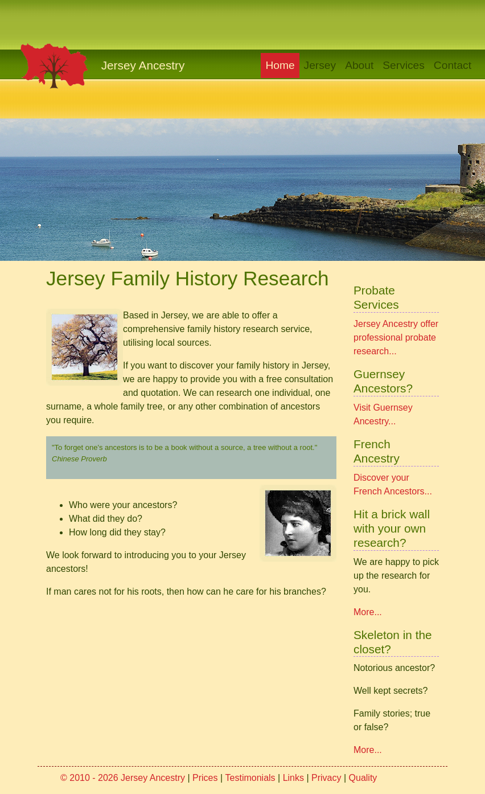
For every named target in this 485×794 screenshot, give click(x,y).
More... (368, 612)
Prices (204, 778)
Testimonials (250, 778)
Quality (363, 778)
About (359, 65)
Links (293, 778)
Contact (452, 65)
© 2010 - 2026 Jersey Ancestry (122, 778)
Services (404, 65)
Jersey (320, 65)
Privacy (326, 778)
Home (282, 64)
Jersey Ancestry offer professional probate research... (396, 337)
